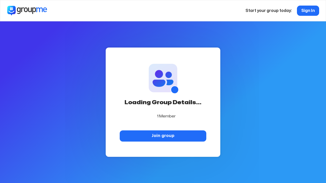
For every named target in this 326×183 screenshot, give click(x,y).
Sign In (308, 11)
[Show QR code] (175, 90)
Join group (163, 135)
